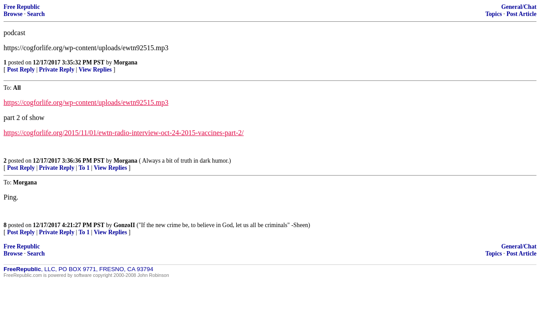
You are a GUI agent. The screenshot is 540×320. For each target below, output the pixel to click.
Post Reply (21, 69)
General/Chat (518, 7)
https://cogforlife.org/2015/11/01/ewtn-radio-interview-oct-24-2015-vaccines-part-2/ (124, 132)
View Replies (95, 69)
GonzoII (124, 225)
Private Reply (57, 69)
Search (36, 14)
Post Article (521, 14)
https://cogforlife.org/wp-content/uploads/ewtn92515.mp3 (86, 102)
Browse (13, 14)
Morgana (126, 62)
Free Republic (22, 7)
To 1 (84, 167)
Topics (493, 14)
